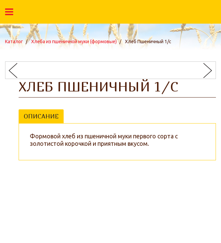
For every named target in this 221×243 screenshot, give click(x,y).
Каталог (14, 41)
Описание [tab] (41, 116)
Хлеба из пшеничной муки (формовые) (74, 41)
